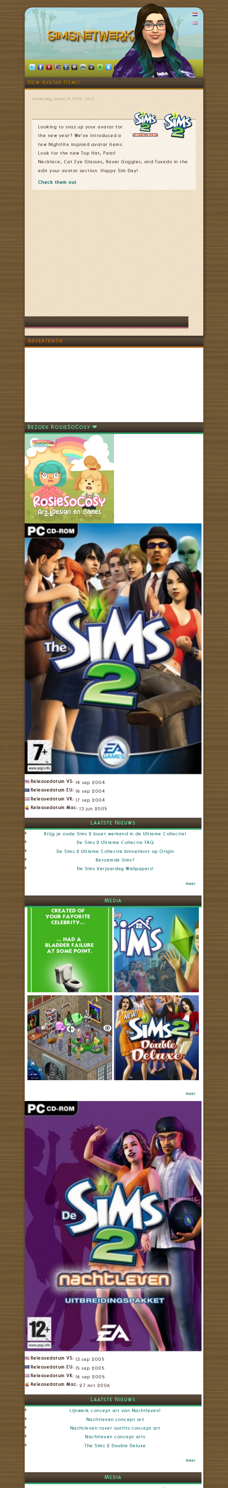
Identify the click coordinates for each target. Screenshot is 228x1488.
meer (191, 883)
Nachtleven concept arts (115, 1436)
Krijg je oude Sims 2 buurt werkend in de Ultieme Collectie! (115, 833)
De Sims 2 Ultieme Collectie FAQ (115, 842)
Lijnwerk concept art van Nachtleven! (115, 1410)
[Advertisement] (77, 256)
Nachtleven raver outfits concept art (115, 1428)
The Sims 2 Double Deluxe (115, 1445)
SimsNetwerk (92, 37)
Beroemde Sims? (115, 860)
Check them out (57, 182)
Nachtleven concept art (115, 1419)
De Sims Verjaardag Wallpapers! (115, 868)
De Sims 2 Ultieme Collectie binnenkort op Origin (115, 851)
